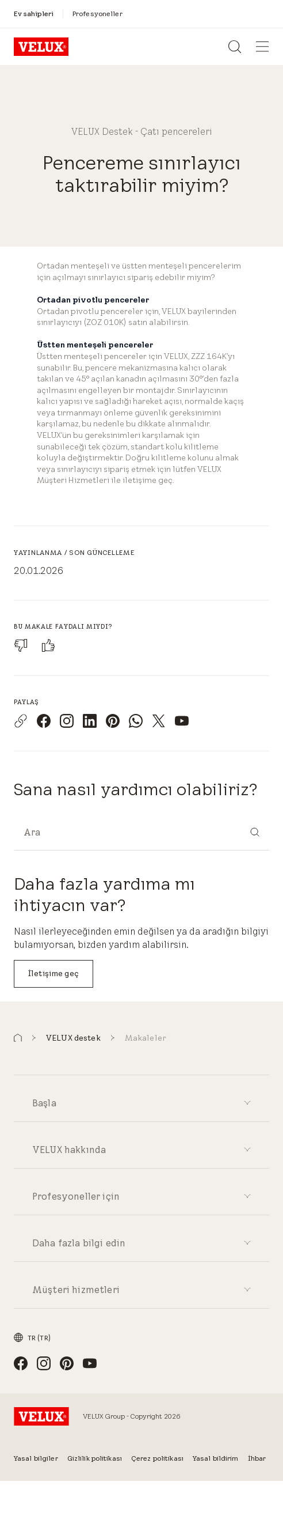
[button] (18, 1038)
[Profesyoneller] (97, 13)
